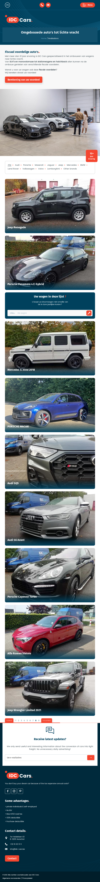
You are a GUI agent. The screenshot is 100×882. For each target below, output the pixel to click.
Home (43, 38)
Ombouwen (89, 313)
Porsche (27, 165)
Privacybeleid (27, 878)
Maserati (39, 165)
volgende (47, 721)
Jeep (60, 165)
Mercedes (72, 165)
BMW (82, 165)
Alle (9, 165)
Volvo (41, 168)
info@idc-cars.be (17, 849)
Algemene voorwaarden (11, 878)
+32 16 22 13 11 (16, 844)
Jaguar (50, 165)
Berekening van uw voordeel (24, 79)
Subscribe (90, 757)
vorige (9, 721)
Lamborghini (53, 168)
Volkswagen (28, 168)
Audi (17, 165)
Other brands (70, 168)
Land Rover (13, 168)
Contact (12, 858)
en (7, 5)
